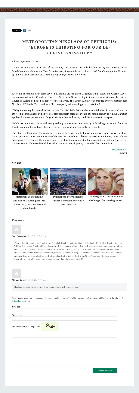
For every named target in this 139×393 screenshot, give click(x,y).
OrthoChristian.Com (20, 301)
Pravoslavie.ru (119, 149)
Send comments (105, 370)
